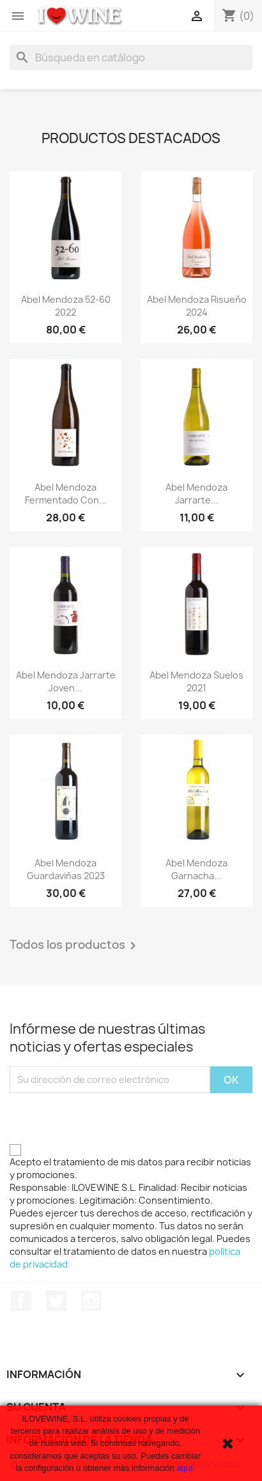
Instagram (91, 1301)
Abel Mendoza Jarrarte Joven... (66, 681)
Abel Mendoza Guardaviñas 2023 (66, 869)
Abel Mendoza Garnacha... (196, 869)
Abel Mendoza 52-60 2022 (66, 305)
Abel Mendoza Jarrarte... (196, 493)
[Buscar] (131, 57)
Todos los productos (75, 945)
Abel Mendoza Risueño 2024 (197, 305)
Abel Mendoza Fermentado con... (66, 493)
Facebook (21, 1301)
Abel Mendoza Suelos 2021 (196, 681)
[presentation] (107, 1118)
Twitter (56, 1301)
